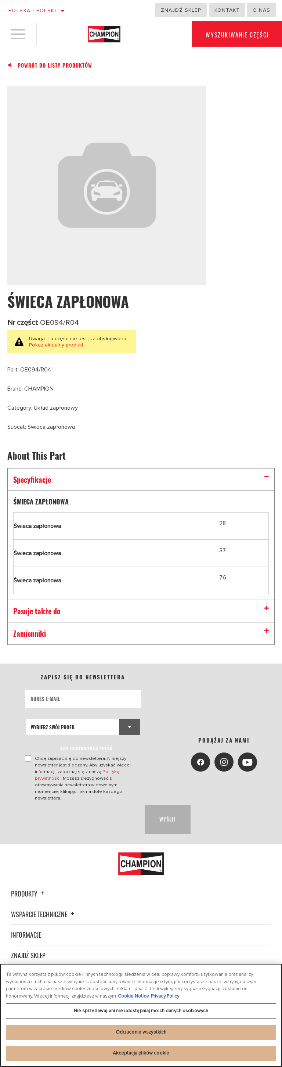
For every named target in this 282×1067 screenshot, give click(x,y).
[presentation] (81, 812)
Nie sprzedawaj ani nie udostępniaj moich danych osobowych (141, 1011)
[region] (141, 1015)
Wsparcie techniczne (43, 907)
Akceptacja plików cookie (141, 1053)
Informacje (26, 928)
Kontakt (227, 10)
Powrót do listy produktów (55, 65)
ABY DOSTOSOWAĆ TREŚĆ (87, 748)
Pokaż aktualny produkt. (56, 345)
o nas (261, 10)
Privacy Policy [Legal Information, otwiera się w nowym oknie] (165, 996)
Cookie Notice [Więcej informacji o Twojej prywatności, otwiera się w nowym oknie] (133, 996)
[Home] (104, 34)
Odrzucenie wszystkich (141, 1032)
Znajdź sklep (181, 10)
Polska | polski (32, 10)
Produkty (29, 887)
